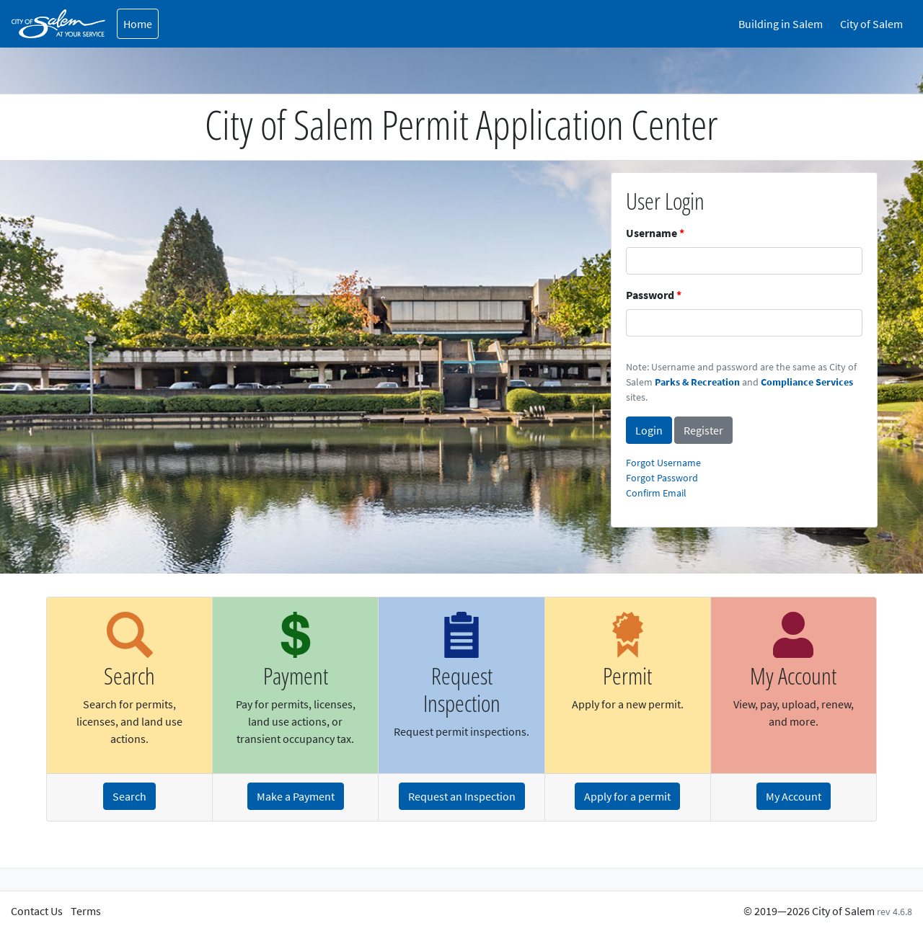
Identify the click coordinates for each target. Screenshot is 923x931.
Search (129, 796)
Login (649, 430)
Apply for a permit (627, 796)
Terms (86, 911)
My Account (793, 796)
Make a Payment (296, 796)
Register (703, 430)
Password (650, 295)
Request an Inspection (462, 796)
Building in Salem (780, 24)
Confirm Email (656, 492)
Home (137, 24)
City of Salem (871, 24)
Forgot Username (663, 462)
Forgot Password (662, 477)
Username (651, 233)
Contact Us (37, 911)
